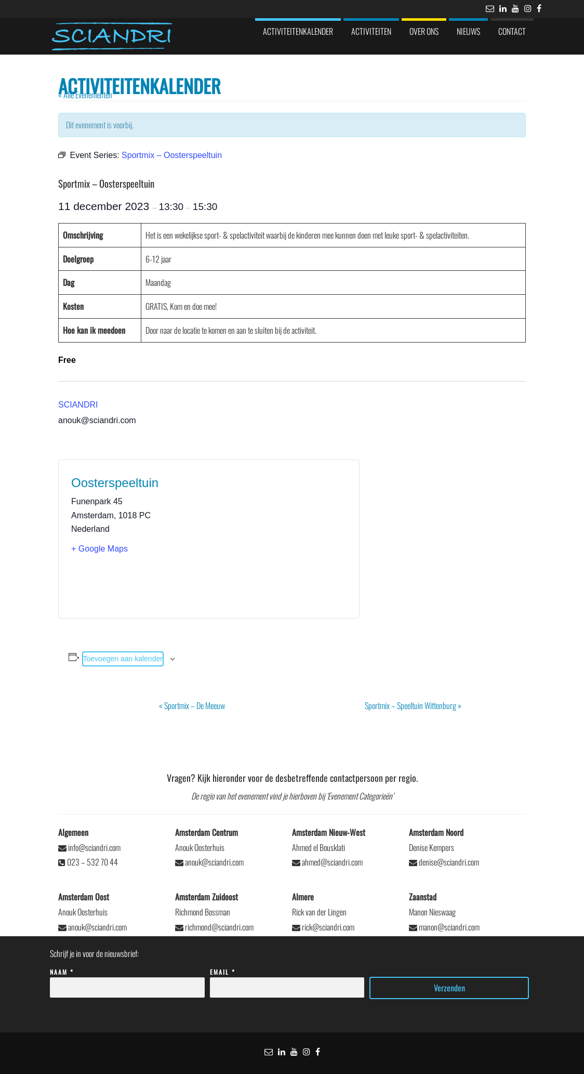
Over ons (424, 31)
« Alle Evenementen (85, 94)
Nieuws (468, 31)
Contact (512, 31)
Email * (287, 980)
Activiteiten (371, 31)
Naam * (127, 980)
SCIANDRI (78, 404)
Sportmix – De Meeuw (192, 705)
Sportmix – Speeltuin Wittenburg (413, 705)
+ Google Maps (99, 548)
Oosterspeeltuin (114, 483)
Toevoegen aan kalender (123, 658)
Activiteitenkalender (298, 31)
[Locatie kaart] (278, 539)
